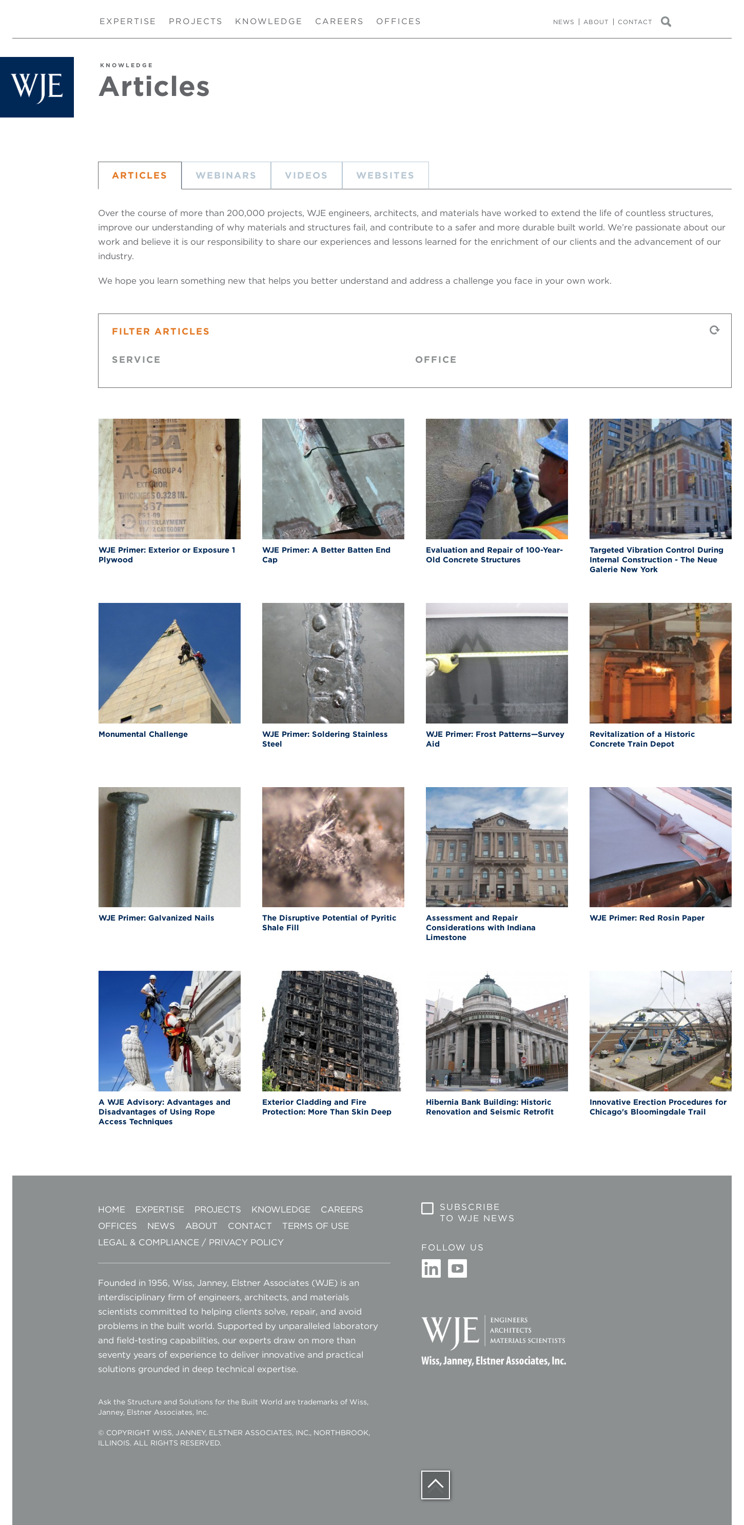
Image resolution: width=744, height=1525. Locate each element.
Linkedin (431, 1269)
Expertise (128, 21)
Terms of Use (315, 1226)
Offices (398, 21)
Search (670, 22)
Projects (196, 21)
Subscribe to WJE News (477, 1212)
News (564, 21)
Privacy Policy (246, 1242)
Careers (339, 21)
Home (111, 1209)
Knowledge (269, 21)
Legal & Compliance (148, 1242)
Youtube (457, 1269)
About (596, 21)
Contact (635, 21)
